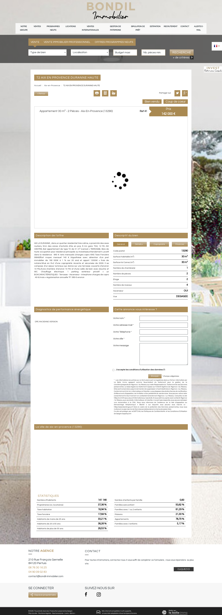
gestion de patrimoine (115, 26)
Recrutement (170, 26)
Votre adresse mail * (123, 321)
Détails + (139, 240)
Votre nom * (119, 314)
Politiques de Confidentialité (154, 407)
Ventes (37, 26)
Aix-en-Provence (52, 82)
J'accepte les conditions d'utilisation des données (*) (140, 366)
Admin (72, 609)
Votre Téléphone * (122, 328)
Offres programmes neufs (114, 38)
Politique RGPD (34, 611)
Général (121, 240)
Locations (71, 26)
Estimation (156, 26)
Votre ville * (118, 335)
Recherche (181, 48)
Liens (66, 609)
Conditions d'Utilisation (178, 407)
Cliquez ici (184, 565)
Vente (35, 38)
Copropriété (159, 240)
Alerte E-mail (198, 26)
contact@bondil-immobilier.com (45, 572)
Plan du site (32, 609)
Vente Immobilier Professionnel (67, 38)
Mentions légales (44, 609)
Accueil (37, 82)
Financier (179, 240)
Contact (185, 26)
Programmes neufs (54, 26)
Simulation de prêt (138, 26)
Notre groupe (24, 26)
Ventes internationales (90, 26)
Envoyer (155, 372)
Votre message (121, 341)
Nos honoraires (57, 609)
